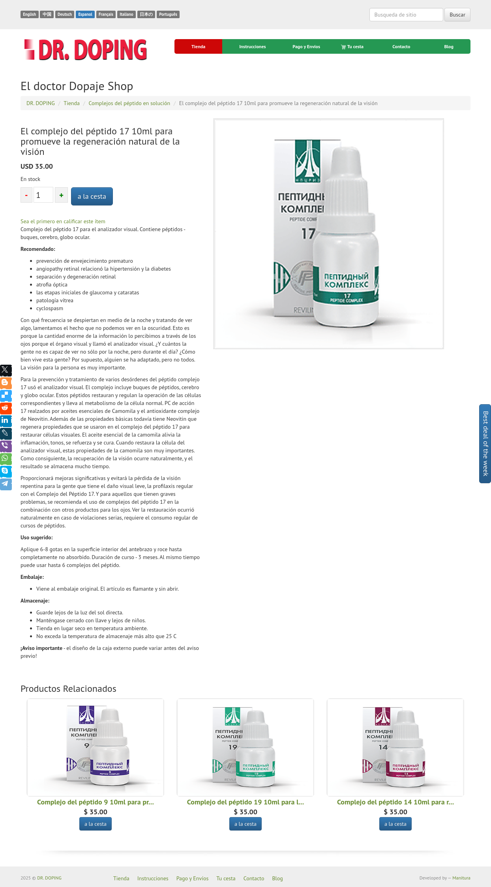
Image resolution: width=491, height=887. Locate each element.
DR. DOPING (49, 878)
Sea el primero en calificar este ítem (63, 221)
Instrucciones (252, 46)
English (29, 14)
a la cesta (92, 196)
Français (106, 14)
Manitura (461, 878)
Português (168, 14)
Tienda (198, 46)
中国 (47, 14)
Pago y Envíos (306, 46)
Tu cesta (353, 46)
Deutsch (65, 14)
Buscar (457, 14)
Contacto (401, 46)
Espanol (85, 14)
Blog (449, 46)
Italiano (126, 14)
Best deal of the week (486, 443)
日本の (146, 14)
